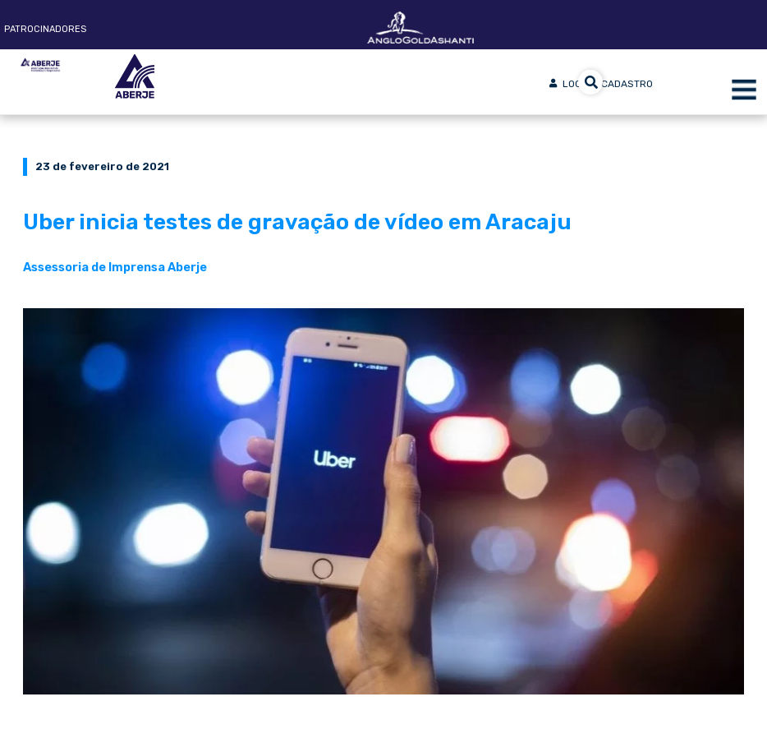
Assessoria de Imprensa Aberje (115, 267)
